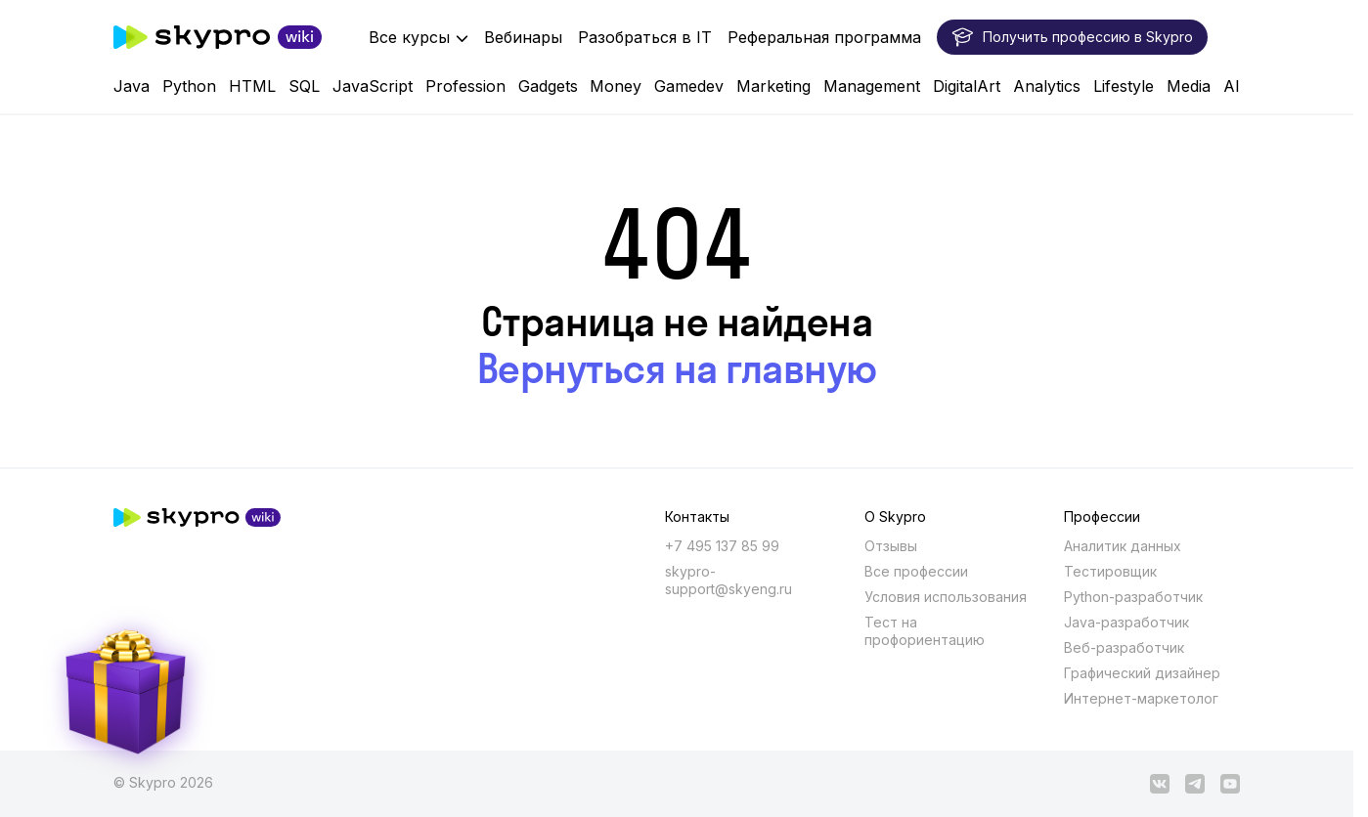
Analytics (1047, 86)
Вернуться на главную (677, 368)
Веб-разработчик (1124, 647)
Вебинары (523, 37)
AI (1231, 86)
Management (871, 86)
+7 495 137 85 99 (722, 546)
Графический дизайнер (1142, 673)
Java (131, 86)
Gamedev (689, 86)
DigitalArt (966, 86)
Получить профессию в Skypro (1072, 37)
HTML (252, 86)
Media (1189, 86)
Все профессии (916, 571)
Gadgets (548, 86)
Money (615, 86)
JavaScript (372, 86)
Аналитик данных (1122, 546)
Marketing (773, 86)
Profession (465, 86)
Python (189, 86)
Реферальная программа (824, 37)
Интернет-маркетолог (1141, 698)
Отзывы (890, 546)
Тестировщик (1110, 571)
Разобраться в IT (645, 37)
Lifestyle (1123, 86)
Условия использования (945, 596)
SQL (304, 86)
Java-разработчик (1126, 622)
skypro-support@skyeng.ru (728, 580)
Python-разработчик (1133, 596)
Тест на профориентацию (924, 631)
